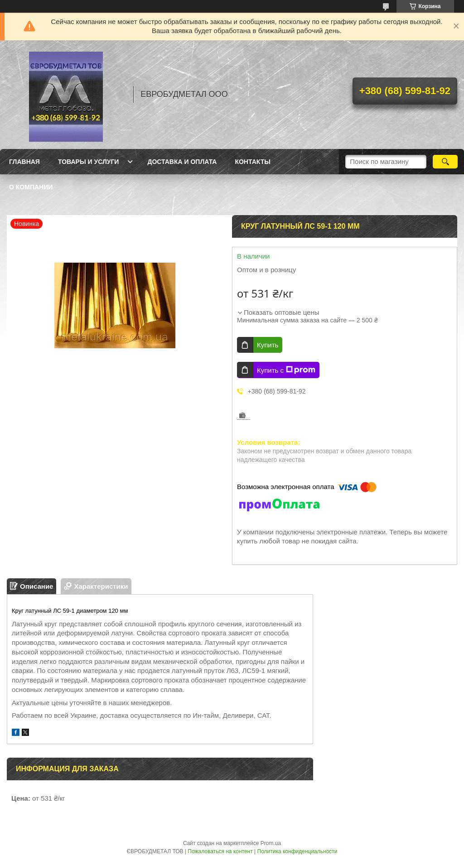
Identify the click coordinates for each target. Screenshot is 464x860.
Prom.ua (271, 843)
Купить (267, 345)
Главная (24, 161)
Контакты (252, 161)
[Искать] (445, 161)
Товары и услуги (88, 161)
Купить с (286, 370)
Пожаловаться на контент (220, 851)
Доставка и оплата (182, 161)
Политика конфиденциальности (297, 851)
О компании (31, 187)
